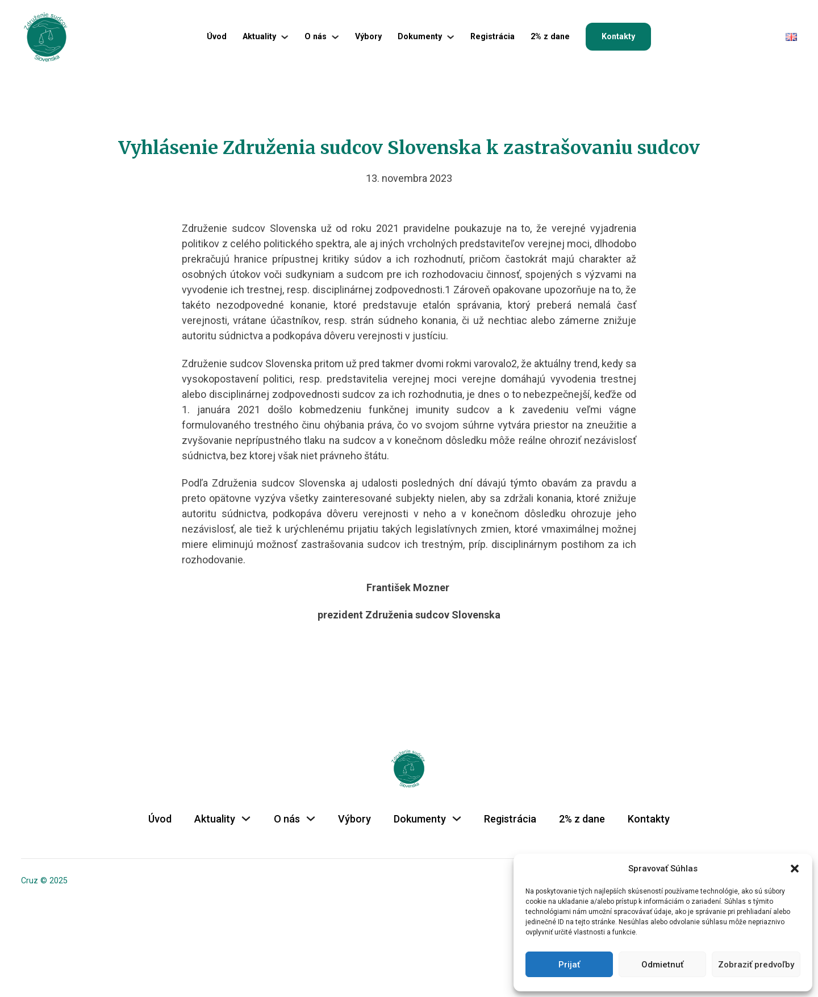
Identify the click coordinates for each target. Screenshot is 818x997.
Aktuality (259, 36)
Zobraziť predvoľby (756, 964)
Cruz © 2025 (44, 880)
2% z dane (550, 36)
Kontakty (618, 36)
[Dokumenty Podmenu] (450, 37)
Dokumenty (420, 36)
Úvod (217, 36)
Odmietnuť (662, 964)
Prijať (569, 964)
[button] (794, 868)
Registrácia (492, 36)
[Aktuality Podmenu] (285, 37)
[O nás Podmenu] (335, 37)
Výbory (368, 36)
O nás (315, 36)
